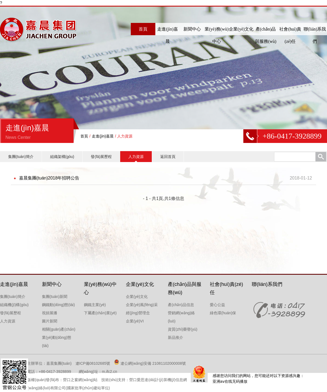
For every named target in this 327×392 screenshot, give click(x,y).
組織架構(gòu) (62, 156)
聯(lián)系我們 (315, 35)
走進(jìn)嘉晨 (167, 35)
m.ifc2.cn (109, 371)
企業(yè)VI (135, 321)
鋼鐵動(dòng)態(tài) (58, 305)
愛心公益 (217, 305)
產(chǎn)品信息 (181, 305)
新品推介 (175, 337)
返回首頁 (167, 156)
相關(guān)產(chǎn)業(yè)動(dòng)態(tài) (58, 337)
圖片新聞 (49, 321)
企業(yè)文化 (241, 29)
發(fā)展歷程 (101, 156)
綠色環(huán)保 (223, 313)
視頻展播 (49, 313)
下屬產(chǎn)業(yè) (100, 313)
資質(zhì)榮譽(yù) (182, 329)
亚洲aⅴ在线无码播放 (230, 381)
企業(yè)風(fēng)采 (142, 305)
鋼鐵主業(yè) (95, 305)
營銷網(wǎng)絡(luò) (181, 317)
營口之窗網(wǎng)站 (80, 380)
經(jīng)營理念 (138, 313)
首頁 (143, 29)
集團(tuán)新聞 (54, 296)
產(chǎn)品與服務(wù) (265, 35)
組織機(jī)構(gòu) (14, 305)
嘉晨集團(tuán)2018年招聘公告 (49, 178)
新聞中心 (192, 29)
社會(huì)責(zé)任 (290, 35)
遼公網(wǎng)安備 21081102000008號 (153, 363)
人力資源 (136, 156)
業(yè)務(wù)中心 (217, 35)
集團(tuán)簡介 (21, 156)
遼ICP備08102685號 (92, 363)
